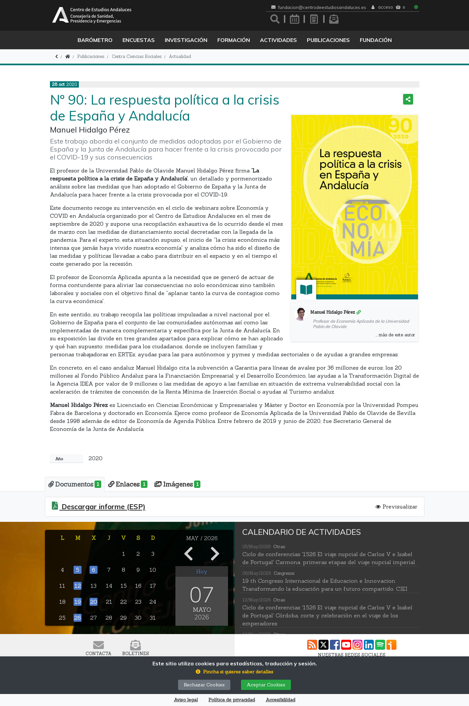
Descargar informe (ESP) (102, 505)
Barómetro (95, 40)
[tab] (71, 483)
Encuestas (138, 40)
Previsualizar (396, 505)
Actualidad (180, 56)
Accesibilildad (280, 700)
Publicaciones (328, 40)
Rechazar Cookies (204, 685)
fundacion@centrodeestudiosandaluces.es (322, 7)
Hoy (201, 570)
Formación (233, 40)
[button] (234, 672)
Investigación (186, 40)
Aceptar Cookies (266, 685)
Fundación (376, 40)
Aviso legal (186, 700)
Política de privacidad (231, 700)
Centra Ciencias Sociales (136, 56)
